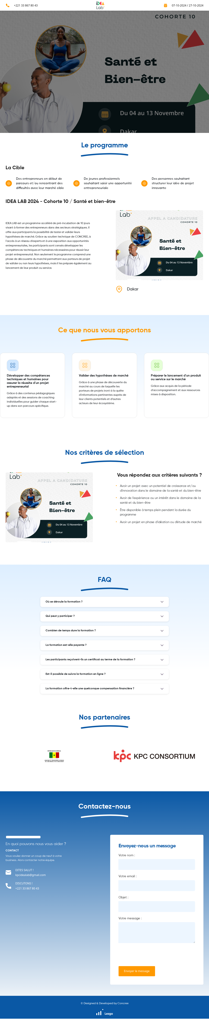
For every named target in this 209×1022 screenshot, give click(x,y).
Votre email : (128, 878)
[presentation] (145, 958)
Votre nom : (127, 857)
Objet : (123, 900)
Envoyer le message (137, 974)
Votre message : (130, 921)
